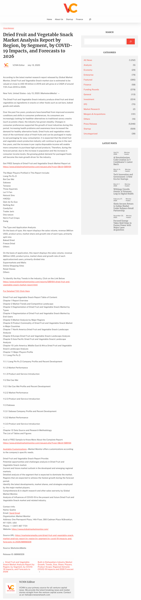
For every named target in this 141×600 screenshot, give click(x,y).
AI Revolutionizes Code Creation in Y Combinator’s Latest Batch (123, 161)
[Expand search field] (90, 19)
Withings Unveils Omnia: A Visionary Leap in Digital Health (123, 194)
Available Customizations (15, 411)
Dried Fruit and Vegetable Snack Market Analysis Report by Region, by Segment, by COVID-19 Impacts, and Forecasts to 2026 (21, 515)
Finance (101, 84)
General (101, 94)
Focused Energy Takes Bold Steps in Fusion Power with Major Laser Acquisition (123, 232)
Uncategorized (105, 133)
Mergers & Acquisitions (109, 114)
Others (101, 119)
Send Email (14, 466)
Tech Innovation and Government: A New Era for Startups (123, 177)
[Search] (131, 41)
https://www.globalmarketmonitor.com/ (30, 479)
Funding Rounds (105, 89)
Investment (103, 99)
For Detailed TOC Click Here (16, 266)
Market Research (106, 109)
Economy (102, 70)
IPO (99, 104)
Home (49, 19)
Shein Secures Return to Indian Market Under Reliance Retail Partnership (121, 213)
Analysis (102, 65)
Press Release (9, 28)
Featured (102, 80)
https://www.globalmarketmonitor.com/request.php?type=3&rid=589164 (37, 145)
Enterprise (103, 75)
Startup (101, 129)
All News (102, 60)
